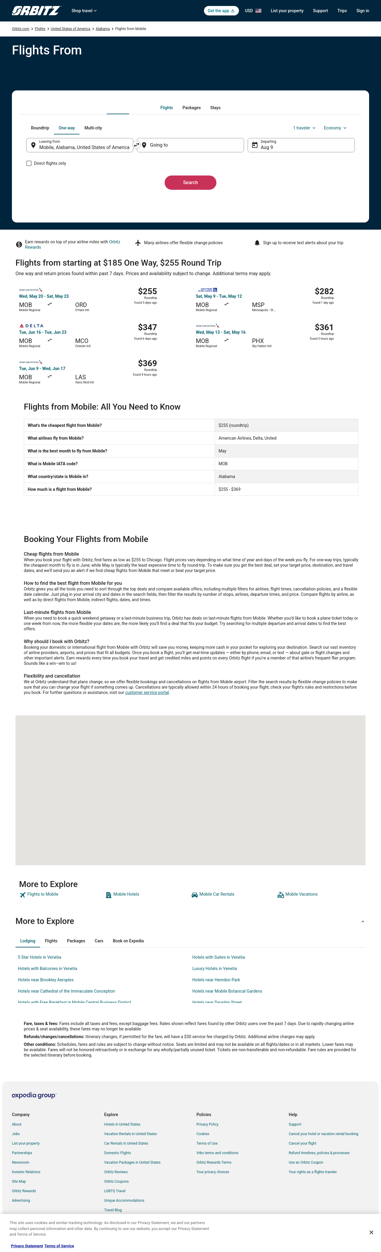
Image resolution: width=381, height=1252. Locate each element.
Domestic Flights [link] (117, 1153)
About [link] (16, 1124)
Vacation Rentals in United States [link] (130, 1134)
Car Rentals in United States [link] (126, 1143)
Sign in (362, 10)
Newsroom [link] (20, 1162)
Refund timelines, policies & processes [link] (319, 1153)
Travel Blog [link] (113, 1210)
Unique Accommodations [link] (124, 1200)
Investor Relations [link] (26, 1172)
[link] (61, 895)
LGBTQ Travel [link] (115, 1191)
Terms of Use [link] (207, 1143)
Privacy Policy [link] (207, 1124)
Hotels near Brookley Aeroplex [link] (46, 979)
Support (320, 10)
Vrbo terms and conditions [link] (217, 1153)
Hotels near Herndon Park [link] (216, 979)
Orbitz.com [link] (20, 29)
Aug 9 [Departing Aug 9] (267, 147)
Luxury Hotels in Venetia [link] (214, 968)
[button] (190, 921)
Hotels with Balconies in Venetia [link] (47, 968)
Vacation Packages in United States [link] (132, 1162)
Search (190, 182)
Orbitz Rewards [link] (24, 1191)
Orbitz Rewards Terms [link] (214, 1162)
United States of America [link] (70, 29)
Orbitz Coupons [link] (116, 1181)
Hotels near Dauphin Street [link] (217, 1002)
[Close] (371, 1232)
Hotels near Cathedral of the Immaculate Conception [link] (66, 991)
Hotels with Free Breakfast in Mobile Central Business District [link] (74, 1002)
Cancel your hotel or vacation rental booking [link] (323, 1134)
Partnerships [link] (22, 1153)
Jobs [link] (16, 1134)
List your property (287, 10)
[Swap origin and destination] (136, 145)
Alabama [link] (103, 29)
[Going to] (190, 145)
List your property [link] (26, 1143)
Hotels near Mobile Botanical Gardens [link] (227, 991)
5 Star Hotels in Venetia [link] (39, 957)
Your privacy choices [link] (212, 1172)
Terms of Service (59, 1246)
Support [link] (295, 1124)
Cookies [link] (202, 1134)
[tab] (167, 107)
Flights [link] (40, 29)
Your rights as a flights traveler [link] (313, 1172)
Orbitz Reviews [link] (116, 1172)
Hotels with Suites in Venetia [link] (218, 957)
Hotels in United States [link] (122, 1124)
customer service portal (147, 692)
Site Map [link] (19, 1181)
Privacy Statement (27, 1246)
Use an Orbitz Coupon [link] (306, 1162)
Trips (342, 10)
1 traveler (305, 128)
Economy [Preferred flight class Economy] (336, 128)
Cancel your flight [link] (302, 1143)
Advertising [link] (21, 1200)
